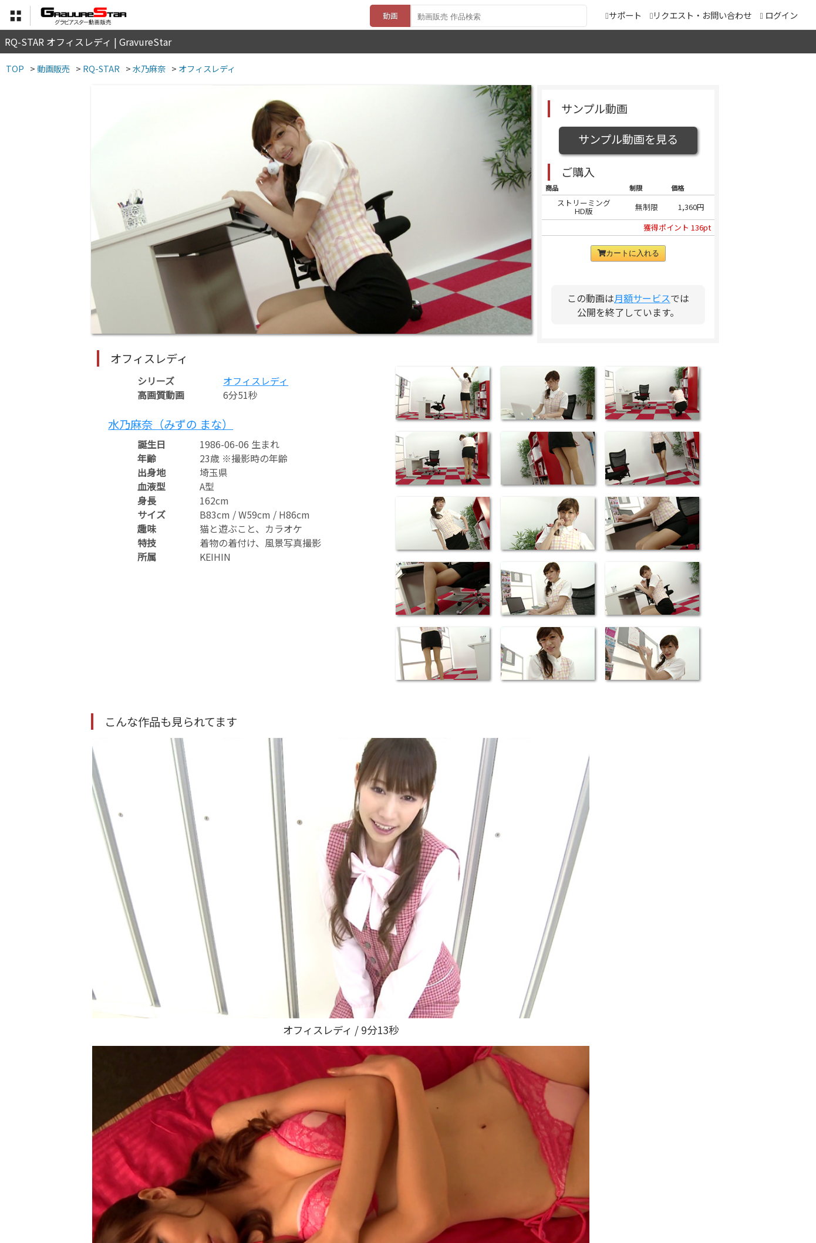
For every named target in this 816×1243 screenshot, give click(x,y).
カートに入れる (628, 253)
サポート (623, 15)
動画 (390, 15)
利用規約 (273, 1185)
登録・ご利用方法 (399, 1185)
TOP (234, 1185)
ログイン (781, 15)
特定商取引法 (328, 1185)
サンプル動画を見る (628, 139)
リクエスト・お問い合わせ (700, 15)
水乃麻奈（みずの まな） (170, 424)
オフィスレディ (255, 381)
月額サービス (642, 298)
